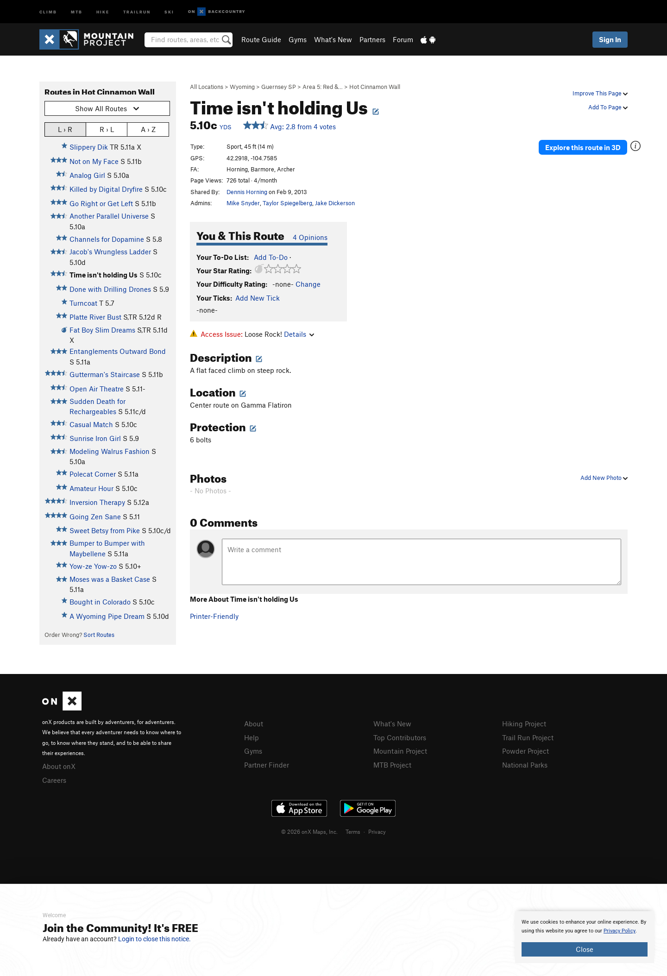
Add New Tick (257, 298)
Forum (403, 39)
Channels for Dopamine (106, 239)
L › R (65, 129)
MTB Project (392, 765)
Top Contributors (399, 737)
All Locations (206, 86)
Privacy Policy (620, 931)
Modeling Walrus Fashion (109, 451)
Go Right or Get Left (101, 203)
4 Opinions (310, 237)
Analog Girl (87, 175)
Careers (54, 780)
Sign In (610, 39)
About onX (59, 766)
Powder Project (525, 751)
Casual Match (91, 424)
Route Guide (261, 39)
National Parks (524, 765)
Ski (169, 11)
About (253, 723)
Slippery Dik (88, 147)
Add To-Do (271, 257)
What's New (333, 39)
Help (251, 737)
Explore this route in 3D (583, 147)
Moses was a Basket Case (109, 579)
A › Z (148, 129)
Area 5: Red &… (322, 86)
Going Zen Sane (95, 516)
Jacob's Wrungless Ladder (110, 251)
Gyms (298, 39)
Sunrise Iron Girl (95, 438)
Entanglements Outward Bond (117, 351)
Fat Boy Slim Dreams (102, 330)
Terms (353, 831)
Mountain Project (400, 751)
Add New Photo (604, 477)
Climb (48, 11)
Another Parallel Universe (109, 216)
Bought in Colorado (100, 602)
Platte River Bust (95, 317)
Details (299, 334)
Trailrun (137, 11)
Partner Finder (266, 765)
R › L (107, 129)
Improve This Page (600, 93)
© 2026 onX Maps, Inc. (309, 831)
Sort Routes (98, 634)
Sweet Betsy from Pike (104, 530)
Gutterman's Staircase (104, 374)
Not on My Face (94, 161)
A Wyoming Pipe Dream (107, 616)
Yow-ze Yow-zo (93, 566)
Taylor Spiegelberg (287, 203)
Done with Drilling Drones (110, 289)
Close (584, 949)
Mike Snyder (243, 203)
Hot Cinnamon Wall (374, 86)
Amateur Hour (91, 488)
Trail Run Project (528, 737)
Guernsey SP (278, 86)
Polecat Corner (92, 474)
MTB (76, 11)
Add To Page (608, 107)
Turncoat (83, 303)
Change (308, 284)
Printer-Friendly (214, 616)
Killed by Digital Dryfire (106, 189)
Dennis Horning (247, 191)
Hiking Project (524, 723)
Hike (102, 11)
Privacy (377, 831)
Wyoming (242, 86)
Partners (372, 39)
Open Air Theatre (96, 388)
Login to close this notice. (154, 939)
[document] (585, 937)
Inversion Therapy (97, 502)
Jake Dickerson (335, 203)
